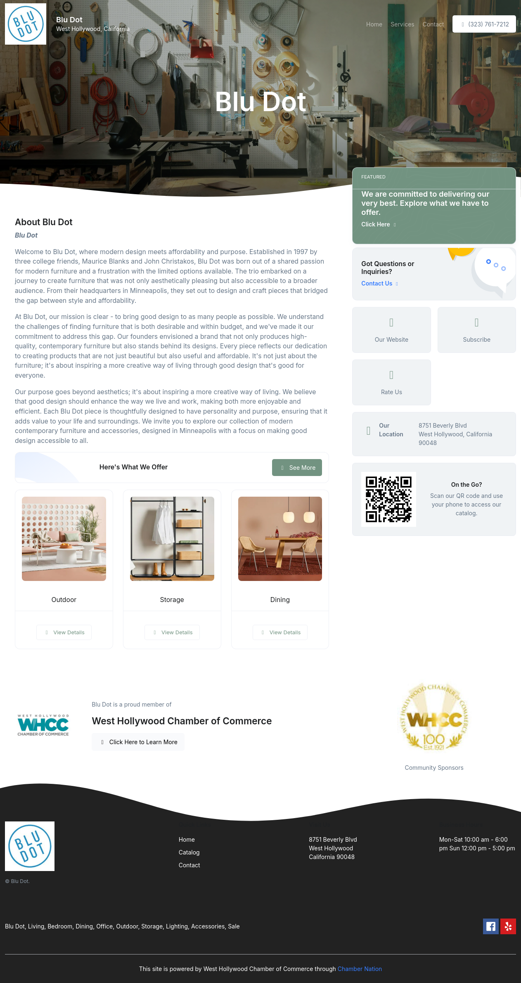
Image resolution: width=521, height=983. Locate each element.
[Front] (27, 24)
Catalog (189, 852)
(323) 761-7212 (484, 24)
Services (402, 24)
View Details (64, 632)
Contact (433, 24)
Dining (280, 600)
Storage (172, 600)
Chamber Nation (360, 968)
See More (297, 467)
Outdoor (63, 600)
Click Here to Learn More (138, 741)
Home (374, 24)
